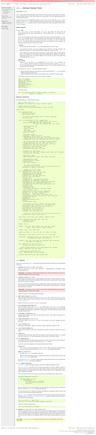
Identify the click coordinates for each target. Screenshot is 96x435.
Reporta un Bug (5, 27)
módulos (89, 3)
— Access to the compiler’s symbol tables (7, 23)
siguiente (85, 3)
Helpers (5, 13)
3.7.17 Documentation (11, 428)
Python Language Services (45, 3)
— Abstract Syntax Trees (7, 9)
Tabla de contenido (6, 7)
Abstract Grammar (6, 11)
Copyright (79, 430)
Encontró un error (91, 432)
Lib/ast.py (25, 11)
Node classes (5, 10)
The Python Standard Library (33, 3)
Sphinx (91, 433)
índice (93, 3)
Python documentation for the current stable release (71, 1)
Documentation (24, 3)
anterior (81, 3)
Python (4, 3)
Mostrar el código (5, 28)
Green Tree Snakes (28, 423)
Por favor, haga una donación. (89, 431)
